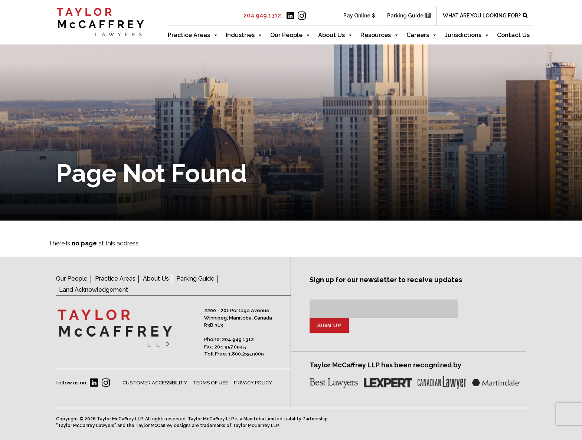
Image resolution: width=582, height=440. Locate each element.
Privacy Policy (253, 383)
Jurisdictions (467, 35)
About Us (335, 35)
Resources (379, 35)
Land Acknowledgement (93, 289)
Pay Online (356, 16)
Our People (290, 35)
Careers (421, 35)
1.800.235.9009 (246, 354)
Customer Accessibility (154, 383)
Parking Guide (405, 16)
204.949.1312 (262, 15)
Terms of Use (210, 383)
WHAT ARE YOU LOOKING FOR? (482, 16)
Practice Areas (193, 35)
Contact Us (513, 35)
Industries (244, 35)
